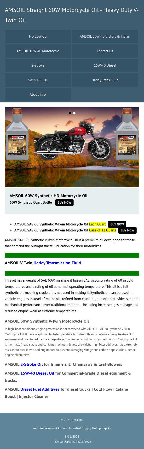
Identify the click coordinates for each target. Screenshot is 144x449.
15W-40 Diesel (105, 65)
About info (38, 94)
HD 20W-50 (37, 36)
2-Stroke (37, 65)
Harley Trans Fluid (105, 80)
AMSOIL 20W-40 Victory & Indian (105, 36)
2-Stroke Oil (31, 364)
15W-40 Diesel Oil (37, 373)
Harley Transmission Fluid (57, 263)
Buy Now (64, 203)
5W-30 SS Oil (38, 80)
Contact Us (105, 51)
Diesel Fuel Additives (39, 389)
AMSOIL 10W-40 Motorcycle (38, 51)
